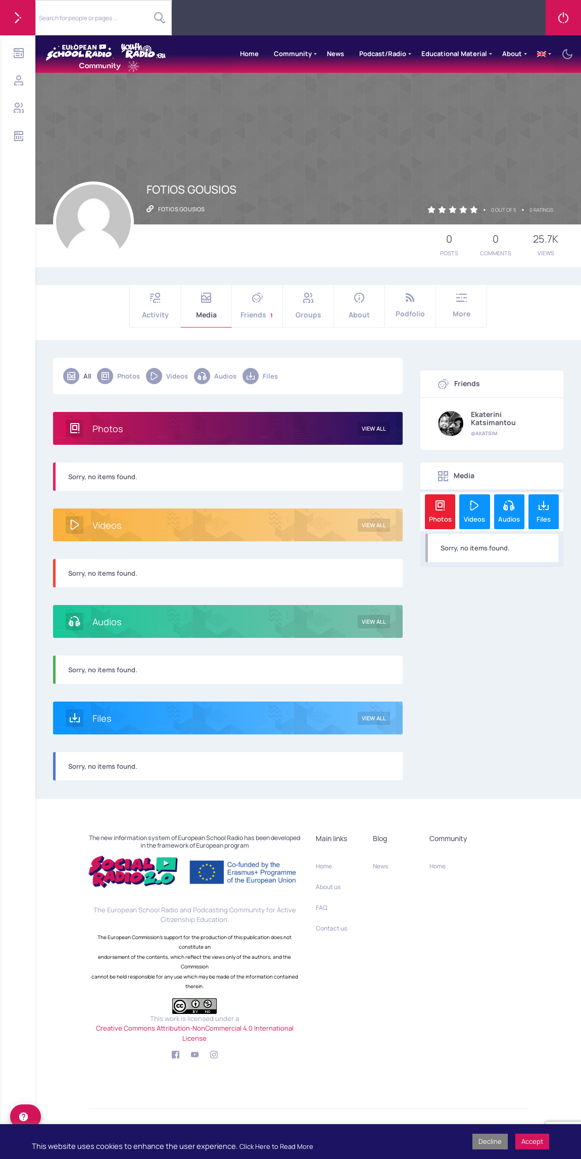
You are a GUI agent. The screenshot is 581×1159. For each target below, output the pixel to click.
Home (249, 53)
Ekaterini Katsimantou (493, 418)
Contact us (331, 928)
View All (374, 428)
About (512, 53)
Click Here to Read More (276, 1146)
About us (328, 887)
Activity (155, 306)
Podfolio (410, 305)
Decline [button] (490, 1141)
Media (206, 306)
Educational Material (454, 53)
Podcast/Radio (382, 53)
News (335, 53)
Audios (215, 376)
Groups (308, 306)
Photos (118, 376)
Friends (257, 306)
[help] (25, 1116)
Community (293, 53)
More (461, 305)
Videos (167, 376)
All (77, 376)
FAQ (321, 907)
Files (260, 376)
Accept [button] (532, 1141)
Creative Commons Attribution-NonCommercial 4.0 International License (195, 1033)
